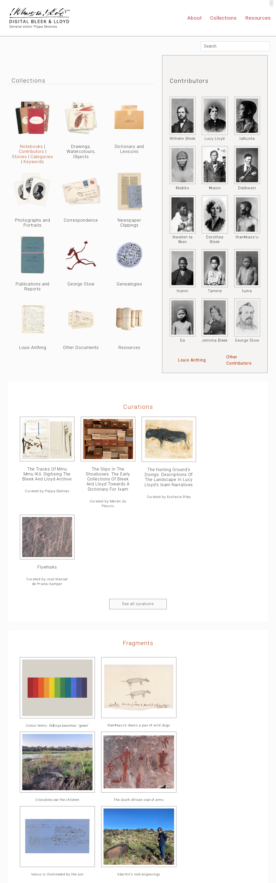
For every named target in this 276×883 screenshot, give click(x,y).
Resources (258, 18)
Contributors (31, 151)
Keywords (34, 161)
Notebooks (31, 146)
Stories (19, 156)
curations (138, 406)
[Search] (235, 46)
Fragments (138, 564)
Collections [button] (223, 18)
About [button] (194, 18)
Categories (42, 156)
